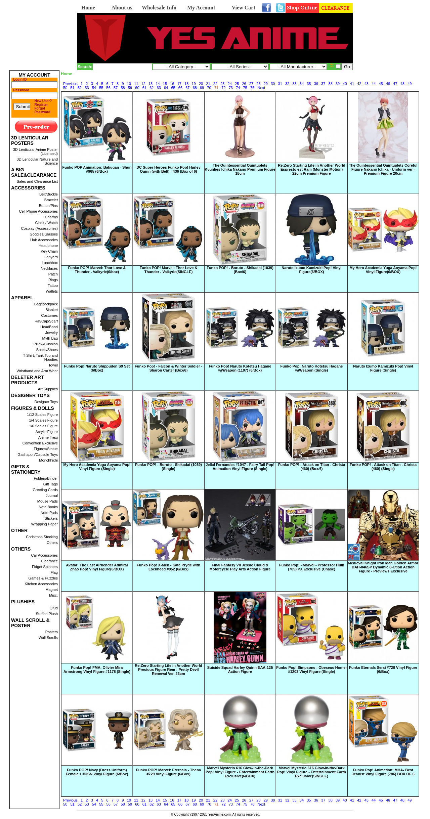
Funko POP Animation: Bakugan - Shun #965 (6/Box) (97, 169)
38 (331, 84)
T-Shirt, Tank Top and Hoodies (40, 357)
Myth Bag (50, 338)
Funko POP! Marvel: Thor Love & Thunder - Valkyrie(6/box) (97, 270)
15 (165, 84)
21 (208, 84)
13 (150, 84)
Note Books (48, 507)
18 (186, 84)
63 (159, 88)
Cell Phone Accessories (38, 211)
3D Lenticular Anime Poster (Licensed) (35, 151)
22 (215, 84)
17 (179, 84)
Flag (54, 572)
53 (87, 88)
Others (52, 543)
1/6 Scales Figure (43, 426)
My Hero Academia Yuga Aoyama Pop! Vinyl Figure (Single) (96, 467)
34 (302, 84)
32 (287, 84)
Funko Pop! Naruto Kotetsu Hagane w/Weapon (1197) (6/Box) (240, 368)
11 (136, 84)
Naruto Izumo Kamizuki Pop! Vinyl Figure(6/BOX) (311, 270)
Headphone (48, 246)
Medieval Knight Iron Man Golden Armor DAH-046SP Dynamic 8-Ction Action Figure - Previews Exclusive (383, 567)
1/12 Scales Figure (42, 415)
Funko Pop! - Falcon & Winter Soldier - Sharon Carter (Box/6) (168, 368)
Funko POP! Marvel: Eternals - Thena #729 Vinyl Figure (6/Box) (168, 772)
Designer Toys (46, 402)
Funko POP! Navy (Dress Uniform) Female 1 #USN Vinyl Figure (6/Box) (97, 772)
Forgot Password (42, 110)
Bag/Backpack (46, 304)
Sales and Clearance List (37, 181)
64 (166, 88)
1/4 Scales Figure (43, 420)
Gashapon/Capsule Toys (37, 454)
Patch (53, 274)
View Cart (243, 7)
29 (266, 84)
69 (202, 88)
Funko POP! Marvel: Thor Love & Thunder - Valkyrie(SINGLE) (169, 270)
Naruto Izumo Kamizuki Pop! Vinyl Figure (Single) (383, 368)
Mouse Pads (47, 501)
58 (123, 88)
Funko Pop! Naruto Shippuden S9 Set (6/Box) (97, 368)
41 (352, 84)
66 (180, 88)
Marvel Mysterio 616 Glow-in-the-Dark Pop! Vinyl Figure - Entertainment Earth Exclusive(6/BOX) (240, 772)
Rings (53, 280)
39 (338, 84)
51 (72, 88)
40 (345, 84)
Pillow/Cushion (46, 344)
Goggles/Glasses (44, 234)
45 (381, 84)
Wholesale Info (159, 7)
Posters (51, 632)
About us (122, 7)
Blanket (51, 310)
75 (245, 88)
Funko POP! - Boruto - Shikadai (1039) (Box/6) (240, 270)
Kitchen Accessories (41, 584)
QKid (54, 608)
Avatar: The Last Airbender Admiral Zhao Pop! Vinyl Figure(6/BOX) (97, 567)
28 (258, 84)
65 (173, 88)
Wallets (52, 291)
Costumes (49, 315)
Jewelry (51, 333)
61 (144, 88)
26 (244, 84)
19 (194, 84)
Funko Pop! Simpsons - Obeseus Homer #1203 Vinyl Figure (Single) (311, 669)
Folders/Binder (46, 478)
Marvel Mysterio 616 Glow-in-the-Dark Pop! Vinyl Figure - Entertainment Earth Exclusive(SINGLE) (311, 772)
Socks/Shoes (47, 350)
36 (316, 84)
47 (395, 84)
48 (402, 84)
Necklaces (49, 268)
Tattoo (53, 286)
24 (230, 84)
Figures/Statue (46, 449)
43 (366, 84)
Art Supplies (48, 389)
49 (409, 84)
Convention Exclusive (40, 443)
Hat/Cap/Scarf (46, 321)
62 (151, 88)
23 (222, 84)
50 (65, 88)
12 (143, 84)
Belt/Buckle (48, 194)
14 (158, 84)
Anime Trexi (48, 437)
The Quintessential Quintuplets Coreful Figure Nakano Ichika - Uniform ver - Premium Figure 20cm (383, 169)
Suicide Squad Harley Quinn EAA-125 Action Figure (240, 669)
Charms (51, 217)
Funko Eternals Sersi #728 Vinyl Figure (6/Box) (383, 669)
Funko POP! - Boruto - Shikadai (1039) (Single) (168, 467)
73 (231, 88)
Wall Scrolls (48, 638)
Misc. (53, 595)
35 (309, 84)
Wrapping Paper (44, 524)
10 (129, 84)
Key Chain (49, 251)
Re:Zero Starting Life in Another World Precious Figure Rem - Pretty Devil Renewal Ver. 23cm (168, 669)
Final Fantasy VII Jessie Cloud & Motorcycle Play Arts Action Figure (240, 567)
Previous (70, 84)
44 (374, 84)
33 (294, 84)
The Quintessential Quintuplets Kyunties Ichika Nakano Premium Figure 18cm (240, 169)
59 (130, 88)
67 (187, 88)
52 (80, 88)
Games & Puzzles (43, 578)
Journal (52, 495)
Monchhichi (48, 460)
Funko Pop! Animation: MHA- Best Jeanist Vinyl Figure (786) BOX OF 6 (383, 772)
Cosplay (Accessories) (39, 228)
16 (172, 84)
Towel (53, 365)
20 (201, 84)
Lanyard (51, 257)
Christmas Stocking (42, 537)
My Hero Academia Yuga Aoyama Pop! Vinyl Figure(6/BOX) (383, 270)
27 (251, 84)
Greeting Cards (45, 490)
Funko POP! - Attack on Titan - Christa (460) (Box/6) (311, 467)
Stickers (51, 518)
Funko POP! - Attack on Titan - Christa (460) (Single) (383, 467)
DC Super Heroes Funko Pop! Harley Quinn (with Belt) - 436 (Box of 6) (168, 169)
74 (238, 88)
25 (237, 84)
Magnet (51, 590)
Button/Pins (48, 206)
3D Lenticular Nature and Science (37, 161)
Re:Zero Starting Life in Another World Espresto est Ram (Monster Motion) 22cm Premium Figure (311, 169)
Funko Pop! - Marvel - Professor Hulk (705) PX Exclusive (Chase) (311, 567)
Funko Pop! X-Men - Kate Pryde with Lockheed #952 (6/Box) (168, 567)
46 (388, 84)
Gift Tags (50, 484)
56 (108, 88)
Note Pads (49, 513)
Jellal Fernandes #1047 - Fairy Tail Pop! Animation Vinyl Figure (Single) (240, 467)
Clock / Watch (46, 223)
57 (116, 88)
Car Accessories (44, 555)
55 (101, 88)
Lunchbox (50, 263)
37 (323, 84)
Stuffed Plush (47, 614)
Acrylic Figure (46, 432)
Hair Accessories (44, 240)
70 (209, 88)
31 (280, 84)
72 (223, 88)
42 (359, 84)
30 (273, 84)
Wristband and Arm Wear (37, 371)
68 (195, 88)
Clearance (49, 561)
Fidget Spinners (45, 567)
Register (41, 104)
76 (252, 88)
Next (261, 88)
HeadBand (49, 327)
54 (94, 88)
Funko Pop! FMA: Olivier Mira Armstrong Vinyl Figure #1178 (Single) (96, 669)
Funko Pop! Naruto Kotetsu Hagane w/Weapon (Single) (312, 368)
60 (137, 88)
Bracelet (51, 200)
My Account (201, 7)
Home (88, 7)
